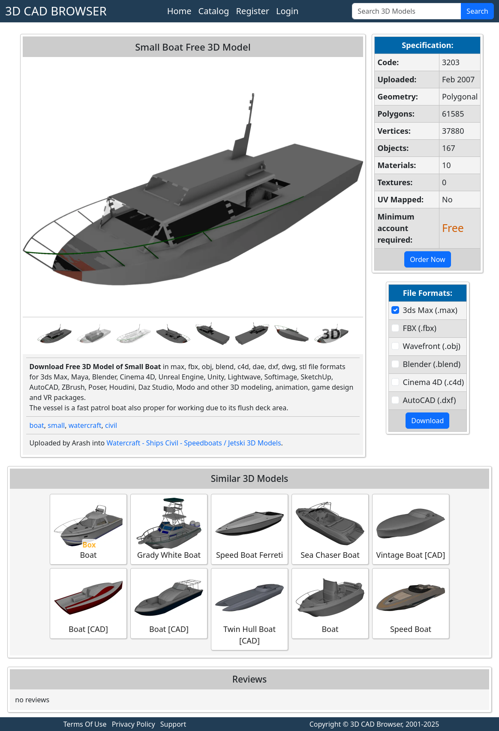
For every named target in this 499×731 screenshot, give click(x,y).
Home (179, 11)
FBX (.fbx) (419, 328)
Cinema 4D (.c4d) (433, 382)
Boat (88, 529)
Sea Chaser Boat (330, 529)
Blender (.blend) (432, 364)
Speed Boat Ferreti (249, 529)
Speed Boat (410, 603)
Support (173, 724)
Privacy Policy (133, 724)
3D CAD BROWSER (56, 11)
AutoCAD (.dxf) (429, 400)
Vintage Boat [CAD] (410, 529)
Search (477, 11)
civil (111, 425)
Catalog (213, 11)
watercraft (85, 425)
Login (287, 11)
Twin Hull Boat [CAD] (249, 609)
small (56, 425)
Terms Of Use (85, 724)
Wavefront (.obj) (431, 346)
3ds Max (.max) (430, 310)
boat (37, 425)
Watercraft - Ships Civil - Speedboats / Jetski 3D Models (193, 443)
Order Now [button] (427, 259)
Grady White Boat (169, 529)
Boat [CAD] (88, 603)
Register (252, 11)
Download (427, 420)
